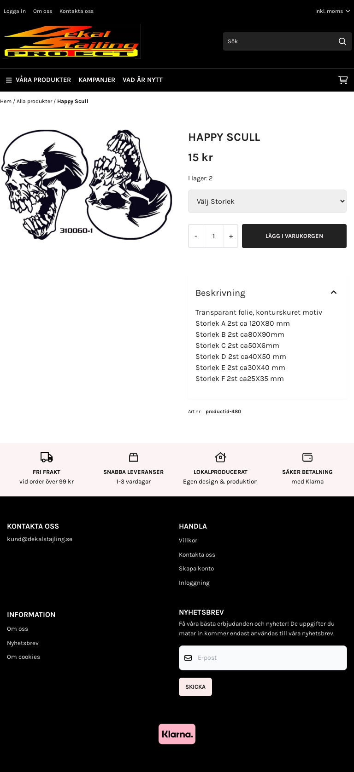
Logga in (15, 11)
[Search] (342, 41)
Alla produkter (35, 101)
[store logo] (71, 41)
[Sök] (287, 41)
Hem (6, 101)
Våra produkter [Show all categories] (38, 80)
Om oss (42, 11)
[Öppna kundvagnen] (343, 80)
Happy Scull (72, 101)
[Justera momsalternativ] (333, 11)
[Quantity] (213, 236)
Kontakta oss (76, 11)
